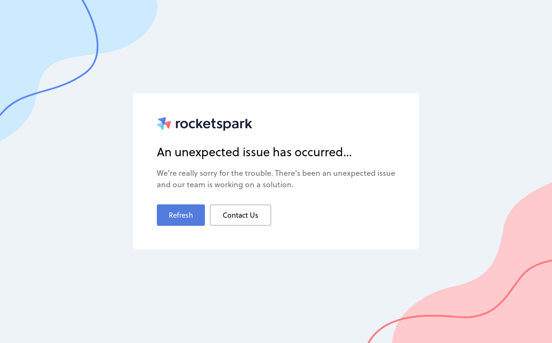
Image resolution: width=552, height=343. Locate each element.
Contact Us (240, 215)
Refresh (181, 215)
